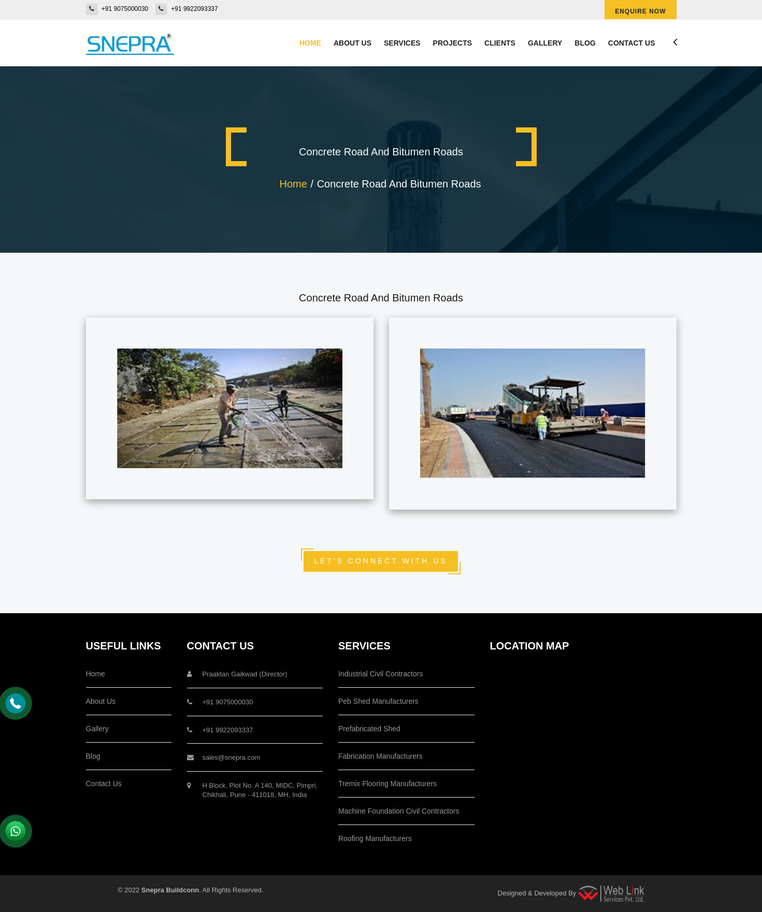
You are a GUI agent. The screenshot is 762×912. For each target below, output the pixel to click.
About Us (101, 701)
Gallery (545, 43)
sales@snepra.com (231, 757)
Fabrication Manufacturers (380, 756)
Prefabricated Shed (369, 729)
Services (402, 43)
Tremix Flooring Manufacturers (387, 783)
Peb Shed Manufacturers (378, 701)
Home (310, 43)
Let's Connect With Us (381, 561)
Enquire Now (640, 11)
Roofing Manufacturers (375, 838)
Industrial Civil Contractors (380, 674)
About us (352, 43)
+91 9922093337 (194, 8)
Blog (584, 43)
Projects (452, 43)
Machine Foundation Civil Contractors (398, 811)
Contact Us (631, 43)
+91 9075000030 (125, 8)
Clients (499, 43)
